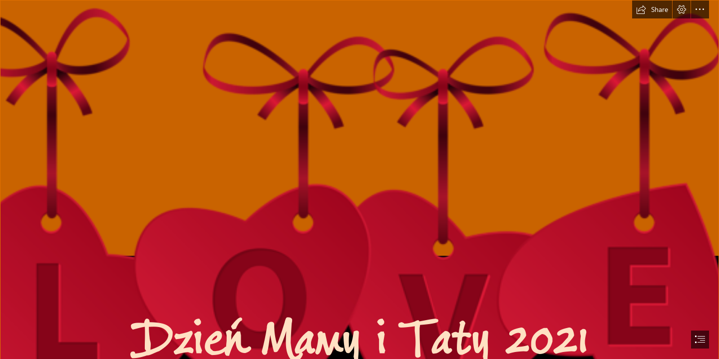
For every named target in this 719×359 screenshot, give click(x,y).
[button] (652, 9)
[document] (359, 179)
